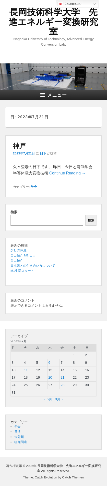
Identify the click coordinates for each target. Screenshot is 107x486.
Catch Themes (73, 477)
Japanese (70, 4)
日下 (43, 153)
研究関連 (20, 442)
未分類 (19, 437)
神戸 (19, 146)
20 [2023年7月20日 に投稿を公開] (50, 377)
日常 (17, 432)
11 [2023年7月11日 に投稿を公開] (26, 370)
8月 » (59, 399)
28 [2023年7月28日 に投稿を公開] (62, 385)
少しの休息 (18, 250)
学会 (34, 187)
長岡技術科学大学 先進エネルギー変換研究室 (53, 21)
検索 (14, 212)
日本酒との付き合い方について (33, 265)
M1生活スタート (22, 271)
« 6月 (48, 399)
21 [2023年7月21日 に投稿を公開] (62, 377)
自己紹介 (17, 260)
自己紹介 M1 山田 (23, 255)
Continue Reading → (67, 173)
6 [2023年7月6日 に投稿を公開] (49, 362)
